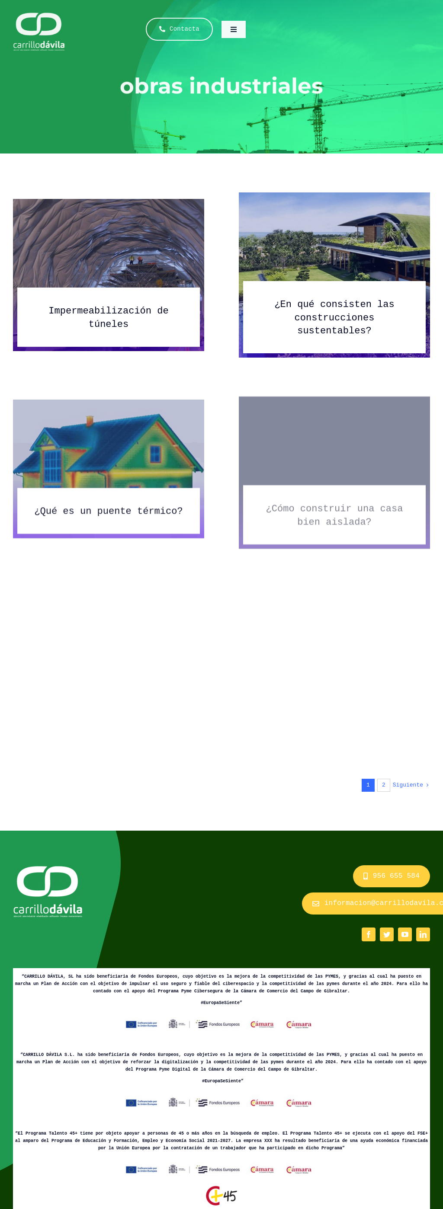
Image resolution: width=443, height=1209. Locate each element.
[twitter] (387, 934)
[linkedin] (423, 934)
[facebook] (369, 934)
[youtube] (405, 934)
